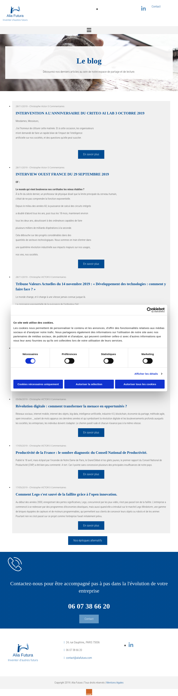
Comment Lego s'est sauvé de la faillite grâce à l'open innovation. (66, 494)
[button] (87, 540)
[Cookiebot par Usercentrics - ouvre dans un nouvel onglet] (149, 309)
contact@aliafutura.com (79, 657)
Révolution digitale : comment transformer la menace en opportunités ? (71, 406)
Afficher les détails (146, 373)
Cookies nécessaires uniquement (38, 384)
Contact (156, 6)
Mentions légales (115, 682)
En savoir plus (91, 154)
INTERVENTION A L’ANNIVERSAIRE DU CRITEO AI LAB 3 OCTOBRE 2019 (80, 113)
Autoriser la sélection (89, 384)
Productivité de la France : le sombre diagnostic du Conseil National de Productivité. (81, 452)
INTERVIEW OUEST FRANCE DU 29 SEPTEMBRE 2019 (62, 174)
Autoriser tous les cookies (140, 384)
